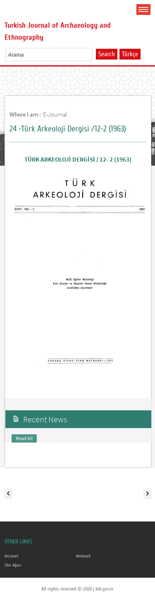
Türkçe (130, 54)
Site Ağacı (13, 565)
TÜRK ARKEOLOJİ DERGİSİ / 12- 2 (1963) (77, 159)
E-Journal (55, 114)
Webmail (83, 556)
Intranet (12, 556)
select (94, 54)
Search (106, 54)
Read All (24, 438)
